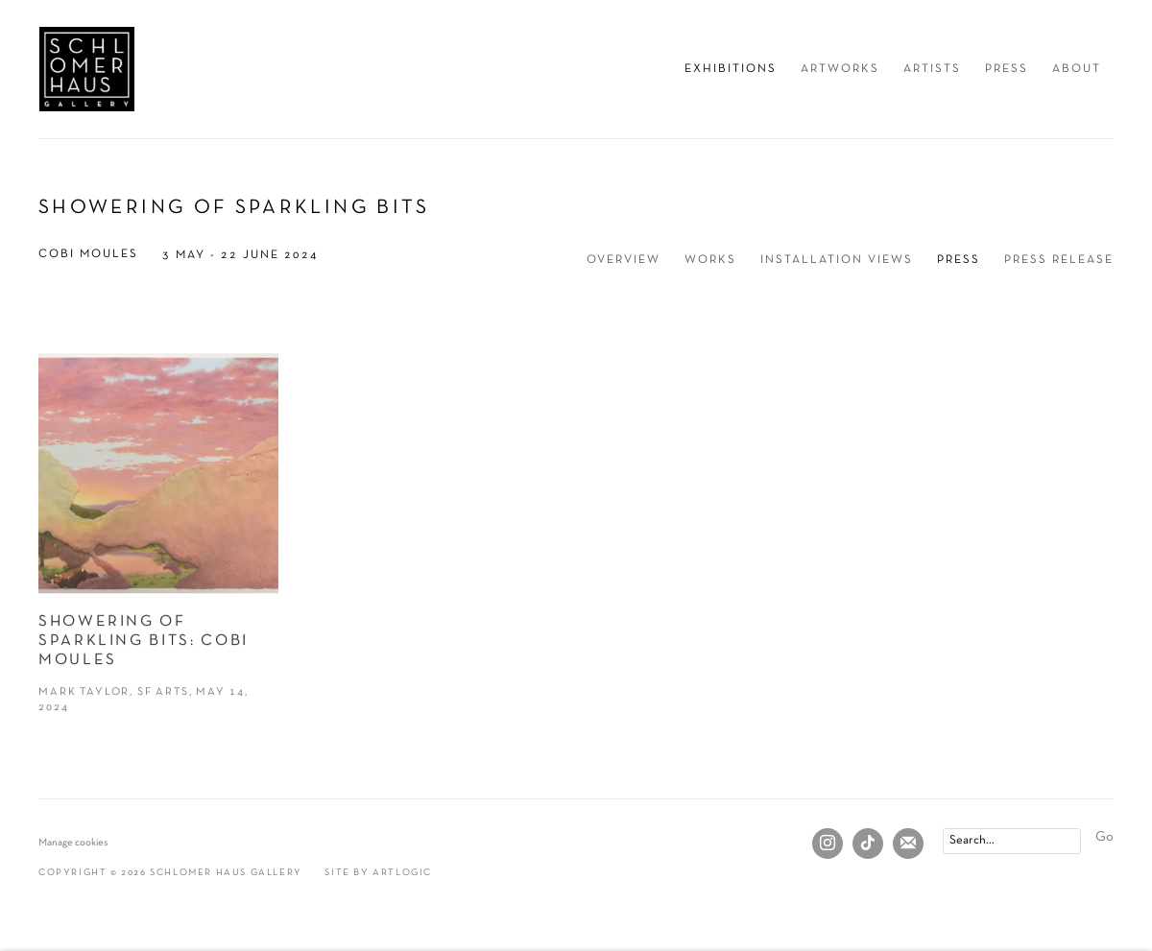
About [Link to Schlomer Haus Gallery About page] (1076, 69)
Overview (623, 260)
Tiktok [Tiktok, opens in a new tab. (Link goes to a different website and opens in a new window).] (867, 843)
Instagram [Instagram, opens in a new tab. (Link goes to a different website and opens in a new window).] (827, 843)
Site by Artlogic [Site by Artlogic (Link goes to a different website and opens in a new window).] (378, 872)
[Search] (1012, 841)
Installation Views (836, 260)
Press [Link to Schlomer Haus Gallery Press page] (1006, 69)
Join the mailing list (908, 843)
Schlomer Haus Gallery (86, 69)
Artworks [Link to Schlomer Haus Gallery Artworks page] (840, 69)
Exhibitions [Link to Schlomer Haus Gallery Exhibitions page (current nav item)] (730, 69)
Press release (1059, 260)
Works (710, 260)
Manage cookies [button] (73, 842)
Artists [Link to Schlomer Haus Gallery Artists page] (932, 69)
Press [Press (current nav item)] (958, 260)
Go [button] (1104, 837)
